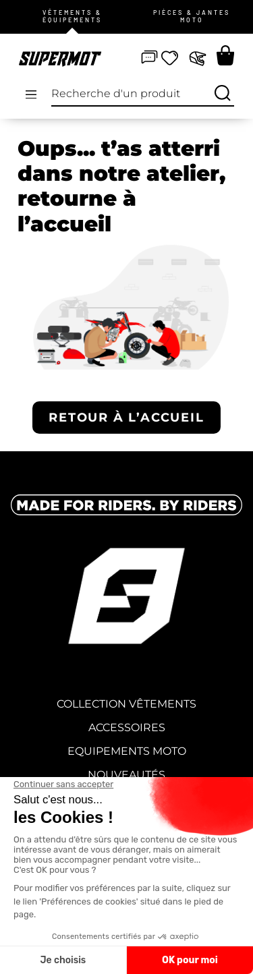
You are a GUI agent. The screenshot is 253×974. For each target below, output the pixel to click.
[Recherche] (222, 94)
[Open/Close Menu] (31, 94)
